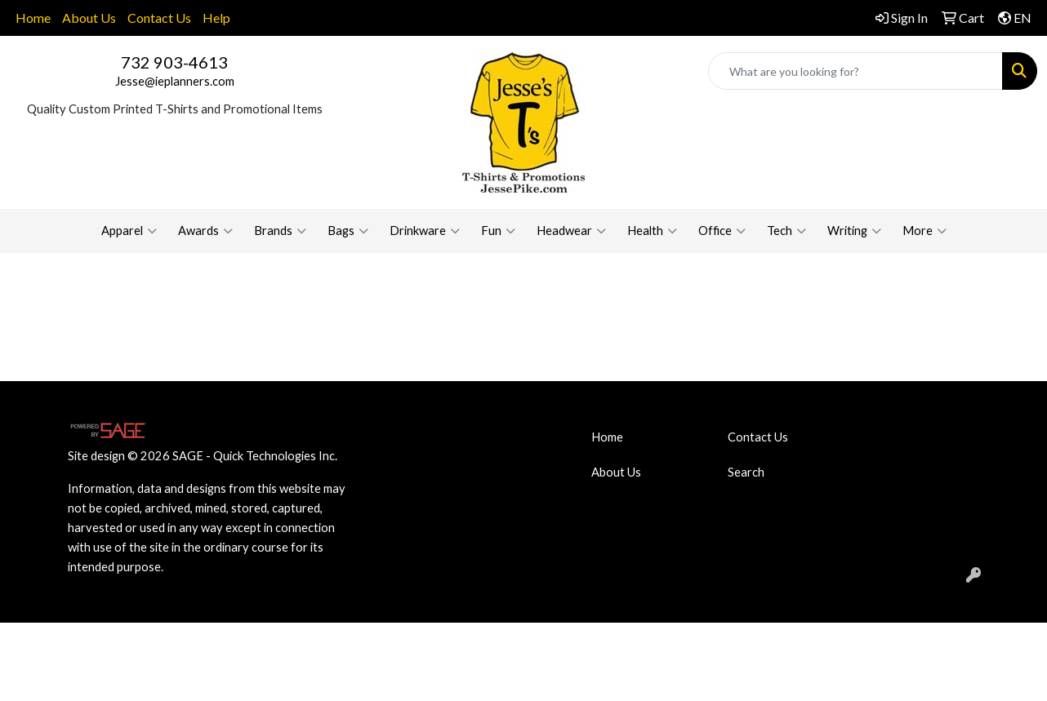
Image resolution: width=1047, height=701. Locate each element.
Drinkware (425, 231)
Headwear (571, 231)
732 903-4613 (174, 62)
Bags (347, 231)
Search (746, 472)
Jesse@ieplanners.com (174, 81)
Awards (205, 231)
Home (33, 17)
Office (722, 231)
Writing (854, 231)
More (924, 231)
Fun (498, 231)
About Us (89, 17)
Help (216, 17)
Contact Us (159, 17)
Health (652, 231)
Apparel (129, 231)
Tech (786, 231)
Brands (280, 231)
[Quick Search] (855, 71)
